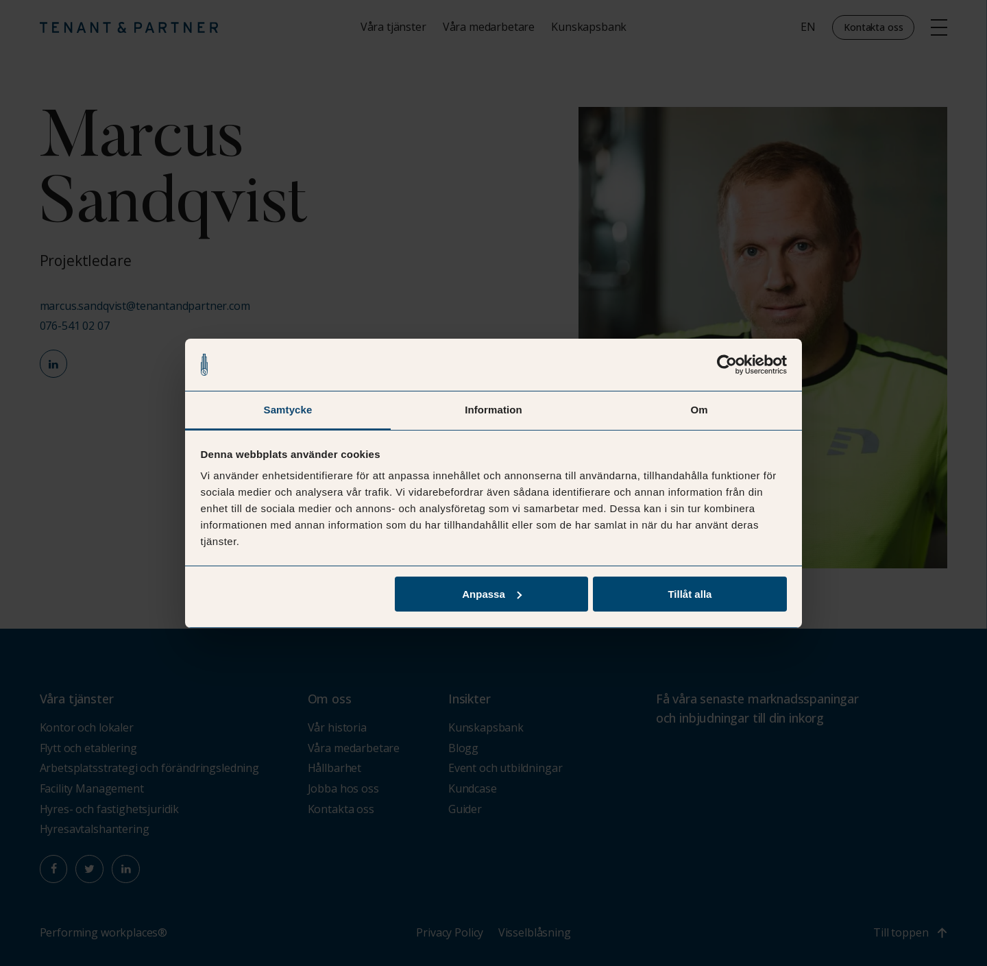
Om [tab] (698, 409)
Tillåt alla (689, 594)
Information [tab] (493, 409)
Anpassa (492, 594)
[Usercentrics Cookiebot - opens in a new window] (727, 364)
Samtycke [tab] (288, 409)
